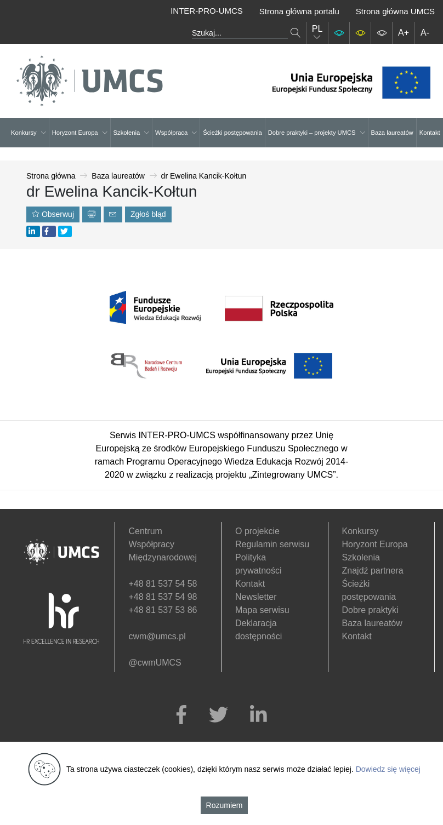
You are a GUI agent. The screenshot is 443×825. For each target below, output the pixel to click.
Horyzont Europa (79, 132)
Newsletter (256, 596)
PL (317, 32)
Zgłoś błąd (148, 214)
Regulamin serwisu (272, 544)
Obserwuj (53, 214)
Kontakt (429, 132)
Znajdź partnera (373, 570)
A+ (403, 32)
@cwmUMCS (155, 662)
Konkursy (28, 132)
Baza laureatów (392, 132)
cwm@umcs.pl (157, 636)
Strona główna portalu (299, 11)
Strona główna (51, 175)
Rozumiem (224, 805)
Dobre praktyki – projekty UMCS (316, 132)
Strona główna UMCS (395, 11)
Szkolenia (131, 132)
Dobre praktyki (370, 610)
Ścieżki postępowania (232, 132)
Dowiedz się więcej (388, 769)
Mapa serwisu (262, 610)
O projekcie (257, 531)
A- (425, 32)
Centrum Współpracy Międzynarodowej (163, 544)
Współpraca (176, 132)
